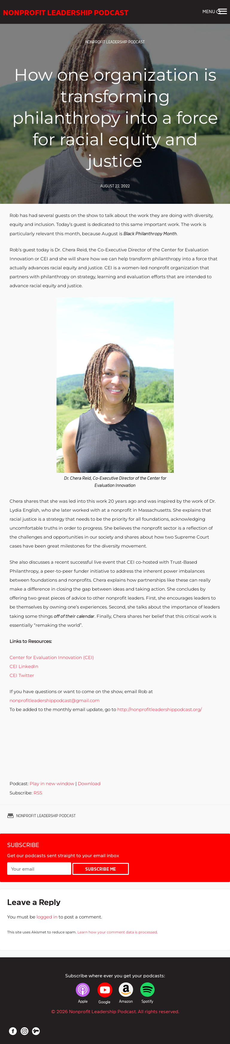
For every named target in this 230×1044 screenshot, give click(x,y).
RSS (37, 793)
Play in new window (52, 783)
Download (89, 783)
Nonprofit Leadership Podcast (66, 12)
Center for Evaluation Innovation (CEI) (52, 657)
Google (104, 1002)
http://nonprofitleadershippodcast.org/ (159, 709)
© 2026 (115, 1011)
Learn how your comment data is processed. (117, 932)
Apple (83, 1001)
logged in (46, 917)
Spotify (147, 1001)
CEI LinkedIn (24, 666)
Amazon (126, 1001)
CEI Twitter (22, 675)
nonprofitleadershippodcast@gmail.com (55, 700)
